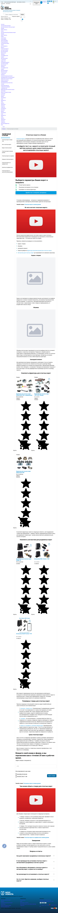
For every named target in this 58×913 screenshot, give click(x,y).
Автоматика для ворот (6, 25)
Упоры (2, 44)
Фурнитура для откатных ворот (7, 89)
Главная (4, 128)
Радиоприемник (4, 42)
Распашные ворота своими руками (32, 783)
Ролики (2, 84)
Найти (22, 14)
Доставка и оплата (21, 2)
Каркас (2, 57)
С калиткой (3, 59)
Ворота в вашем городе (6, 92)
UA (55, 1)
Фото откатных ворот (6, 144)
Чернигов (3, 107)
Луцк (2, 101)
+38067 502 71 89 (44, 905)
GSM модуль (3, 39)
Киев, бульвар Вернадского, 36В (46, 901)
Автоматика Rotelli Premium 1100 (24, 633)
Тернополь (3, 104)
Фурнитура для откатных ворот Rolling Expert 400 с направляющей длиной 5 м (24, 394)
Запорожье (3, 97)
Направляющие (4, 81)
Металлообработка (5, 123)
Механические (4, 71)
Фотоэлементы (4, 46)
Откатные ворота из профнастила (6, 163)
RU (53, 2)
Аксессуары (3, 37)
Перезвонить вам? (36, 3)
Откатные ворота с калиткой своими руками (7, 171)
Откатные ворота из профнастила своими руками (36, 837)
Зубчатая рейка (4, 40)
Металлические (4, 58)
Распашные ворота (5, 62)
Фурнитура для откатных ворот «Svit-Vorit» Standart (41, 394)
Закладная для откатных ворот (8, 77)
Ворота (2, 47)
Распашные (3, 108)
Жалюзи (3, 54)
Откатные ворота (4, 48)
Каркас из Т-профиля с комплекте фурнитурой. (31, 725)
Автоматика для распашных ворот (8, 32)
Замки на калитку (4, 80)
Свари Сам (3, 61)
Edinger (2, 28)
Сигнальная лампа (5, 43)
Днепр (2, 96)
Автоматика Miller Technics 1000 (41, 559)
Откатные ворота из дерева (8, 155)
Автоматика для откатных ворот (8, 27)
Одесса (2, 103)
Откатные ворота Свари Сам (7, 140)
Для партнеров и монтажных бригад (28, 904)
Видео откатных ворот (7, 147)
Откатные (3, 93)
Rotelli (2, 31)
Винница (3, 95)
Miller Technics (4, 29)
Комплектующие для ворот (7, 76)
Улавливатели (4, 88)
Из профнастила (4, 55)
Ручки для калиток (5, 85)
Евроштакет (3, 52)
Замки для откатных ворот (7, 78)
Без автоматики (4, 51)
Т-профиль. (23, 718)
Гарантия (3, 3)
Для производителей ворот (10, 2)
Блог (3, 126)
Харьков (3, 105)
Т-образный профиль (5, 86)
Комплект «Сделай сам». (26, 708)
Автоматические (4, 50)
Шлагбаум (3, 90)
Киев (2, 99)
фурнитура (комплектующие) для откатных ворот (39, 250)
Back (2, 124)
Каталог (2, 24)
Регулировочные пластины (7, 82)
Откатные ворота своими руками (7, 152)
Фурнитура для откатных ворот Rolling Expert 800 (23, 472)
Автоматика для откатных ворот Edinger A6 (23, 559)
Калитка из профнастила (7, 167)
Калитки (3, 74)
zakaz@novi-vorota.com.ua (45, 900)
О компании (22, 900)
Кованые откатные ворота (7, 159)
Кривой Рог (3, 100)
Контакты (8, 3)
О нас (2, 2)
